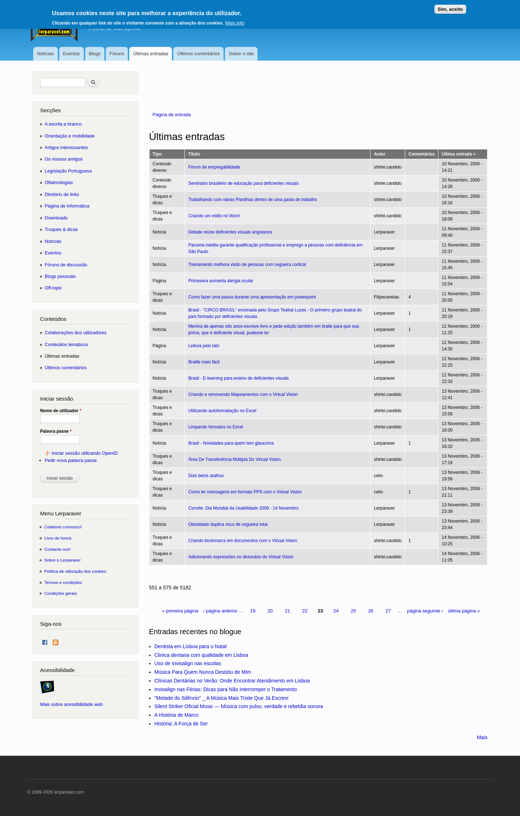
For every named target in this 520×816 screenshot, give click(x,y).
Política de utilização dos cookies (75, 571)
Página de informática (67, 206)
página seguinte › (425, 611)
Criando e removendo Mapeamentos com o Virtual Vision (243, 394)
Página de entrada (172, 114)
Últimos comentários (198, 53)
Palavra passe (56, 431)
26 (370, 611)
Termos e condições (63, 582)
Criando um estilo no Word (213, 215)
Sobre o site (241, 53)
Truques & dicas (61, 229)
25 (353, 611)
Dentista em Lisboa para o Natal (191, 646)
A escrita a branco (63, 124)
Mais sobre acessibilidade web (71, 704)
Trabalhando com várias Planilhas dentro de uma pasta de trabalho (252, 199)
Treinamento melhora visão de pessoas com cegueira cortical (247, 264)
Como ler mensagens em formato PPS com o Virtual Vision (245, 491)
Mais (482, 737)
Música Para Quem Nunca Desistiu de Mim (203, 672)
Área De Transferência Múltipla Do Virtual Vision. (235, 459)
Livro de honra (58, 538)
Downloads (56, 218)
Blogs (95, 53)
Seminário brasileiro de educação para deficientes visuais (243, 183)
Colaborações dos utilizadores (76, 332)
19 (252, 611)
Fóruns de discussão (66, 264)
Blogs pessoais (60, 276)
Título (194, 154)
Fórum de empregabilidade (214, 167)
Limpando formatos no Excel (215, 426)
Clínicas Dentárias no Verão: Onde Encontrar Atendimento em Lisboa (232, 681)
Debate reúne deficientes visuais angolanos (230, 232)
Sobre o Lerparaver (62, 560)
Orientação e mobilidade (70, 136)
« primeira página (180, 611)
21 (287, 611)
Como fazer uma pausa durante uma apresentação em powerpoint (252, 297)
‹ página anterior (220, 611)
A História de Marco (177, 715)
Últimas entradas (150, 53)
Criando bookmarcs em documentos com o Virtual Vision (242, 540)
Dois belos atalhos (206, 475)
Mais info (234, 23)
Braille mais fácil (204, 362)
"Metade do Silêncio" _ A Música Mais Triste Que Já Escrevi (222, 698)
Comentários (421, 154)
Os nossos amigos (64, 159)
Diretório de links (62, 194)
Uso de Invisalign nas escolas (188, 663)
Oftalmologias (59, 182)
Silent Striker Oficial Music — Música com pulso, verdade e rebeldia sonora (239, 706)
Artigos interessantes (66, 147)
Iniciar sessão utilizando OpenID (85, 453)
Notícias (45, 53)
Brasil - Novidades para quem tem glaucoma (230, 443)
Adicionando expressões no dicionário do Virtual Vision (240, 556)
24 (335, 611)
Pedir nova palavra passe (71, 460)
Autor (379, 154)
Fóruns (116, 53)
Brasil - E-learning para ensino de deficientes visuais (238, 378)
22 (304, 611)
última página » (464, 611)
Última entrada (459, 154)
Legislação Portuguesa (68, 171)
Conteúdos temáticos (66, 344)
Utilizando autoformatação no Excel (222, 410)
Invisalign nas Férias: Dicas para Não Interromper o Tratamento (226, 689)
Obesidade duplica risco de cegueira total (228, 524)
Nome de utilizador (60, 410)
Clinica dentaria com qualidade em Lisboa (201, 655)
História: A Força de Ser (181, 723)
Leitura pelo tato (203, 345)
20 (270, 611)
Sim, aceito (450, 9)
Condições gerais (60, 593)
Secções (50, 110)
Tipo (157, 154)
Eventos (71, 53)
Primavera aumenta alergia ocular (220, 280)
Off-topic (53, 288)
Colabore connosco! (63, 526)
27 (387, 611)
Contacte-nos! (57, 549)
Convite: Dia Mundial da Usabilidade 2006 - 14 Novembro (243, 508)
